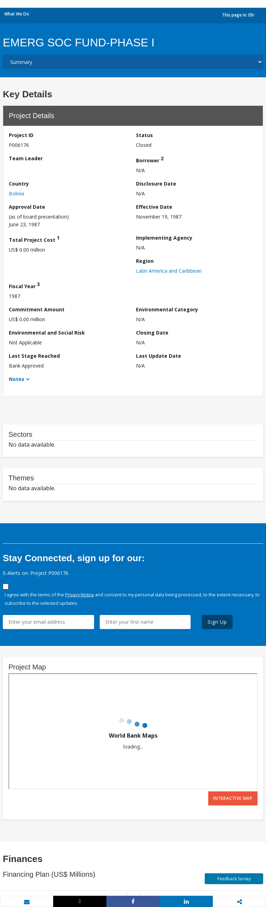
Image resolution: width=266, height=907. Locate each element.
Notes (16, 379)
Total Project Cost (34, 238)
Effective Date (154, 206)
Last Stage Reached (34, 355)
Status (144, 135)
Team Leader (26, 158)
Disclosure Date (156, 183)
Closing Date (152, 332)
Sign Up (217, 621)
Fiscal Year (24, 285)
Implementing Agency (164, 237)
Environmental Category (167, 309)
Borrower (149, 159)
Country (19, 183)
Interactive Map (233, 798)
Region (145, 261)
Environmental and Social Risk (47, 332)
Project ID (21, 135)
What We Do (16, 14)
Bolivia (16, 193)
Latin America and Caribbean (169, 270)
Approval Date (27, 206)
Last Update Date (158, 355)
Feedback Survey (234, 879)
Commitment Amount (36, 309)
